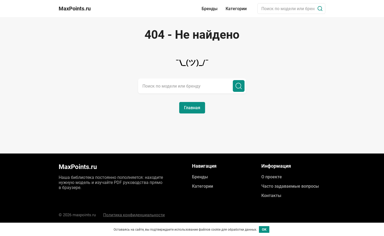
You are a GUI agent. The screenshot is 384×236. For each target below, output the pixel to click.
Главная (192, 107)
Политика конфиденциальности (134, 215)
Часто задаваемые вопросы (290, 186)
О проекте (271, 176)
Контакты (271, 195)
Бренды (210, 8)
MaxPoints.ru (75, 8)
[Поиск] (320, 8)
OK (264, 229)
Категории (236, 8)
